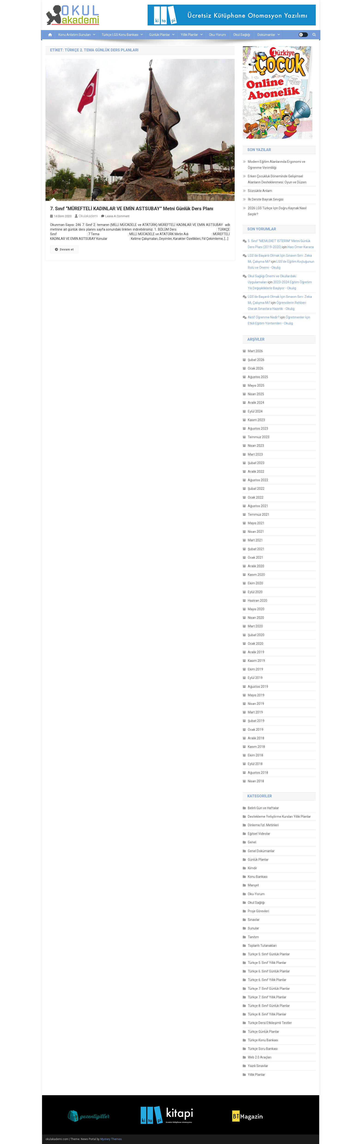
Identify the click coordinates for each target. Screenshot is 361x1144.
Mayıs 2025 (256, 385)
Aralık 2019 (256, 652)
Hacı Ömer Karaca (301, 247)
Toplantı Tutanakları (262, 945)
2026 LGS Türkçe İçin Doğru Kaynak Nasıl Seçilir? (277, 211)
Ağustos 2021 (258, 506)
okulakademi (88, 216)
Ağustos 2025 (258, 377)
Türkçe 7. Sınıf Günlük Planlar (269, 988)
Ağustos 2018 (258, 772)
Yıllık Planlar (189, 35)
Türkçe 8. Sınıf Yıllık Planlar (267, 1014)
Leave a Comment (117, 216)
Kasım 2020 (256, 575)
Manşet (253, 885)
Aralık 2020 (256, 566)
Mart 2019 (255, 712)
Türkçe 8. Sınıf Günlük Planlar (269, 1006)
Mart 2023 (255, 454)
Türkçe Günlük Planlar (263, 1031)
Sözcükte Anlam (260, 191)
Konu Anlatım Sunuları (74, 35)
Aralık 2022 (256, 471)
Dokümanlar (266, 35)
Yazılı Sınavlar (258, 1066)
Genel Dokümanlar (261, 851)
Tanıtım (253, 937)
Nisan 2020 (256, 618)
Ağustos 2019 (258, 686)
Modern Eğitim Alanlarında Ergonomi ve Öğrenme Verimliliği (276, 165)
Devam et (64, 249)
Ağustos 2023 (258, 428)
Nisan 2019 (256, 704)
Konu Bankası (257, 877)
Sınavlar (254, 920)
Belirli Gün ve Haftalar (263, 808)
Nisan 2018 (256, 781)
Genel (252, 842)
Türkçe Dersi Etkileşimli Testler (270, 1023)
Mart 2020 (255, 626)
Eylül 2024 (255, 411)
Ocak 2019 (255, 729)
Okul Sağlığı (241, 35)
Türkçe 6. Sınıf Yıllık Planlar (267, 980)
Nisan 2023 (256, 445)
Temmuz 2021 (258, 514)
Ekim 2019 (255, 669)
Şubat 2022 (256, 488)
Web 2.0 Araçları (259, 1057)
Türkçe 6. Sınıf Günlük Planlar (269, 971)
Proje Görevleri (258, 911)
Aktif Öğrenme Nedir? (263, 317)
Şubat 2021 (256, 549)
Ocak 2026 (255, 368)
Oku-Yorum (217, 35)
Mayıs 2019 (256, 695)
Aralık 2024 (256, 402)
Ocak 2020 (255, 643)
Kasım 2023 (256, 420)
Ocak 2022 (255, 497)
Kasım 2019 (256, 661)
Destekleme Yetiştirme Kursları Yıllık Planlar (279, 816)
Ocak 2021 (255, 557)
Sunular (253, 928)
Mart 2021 (255, 540)
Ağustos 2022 (258, 480)
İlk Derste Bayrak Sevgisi (265, 199)
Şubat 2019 (256, 721)
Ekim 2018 (255, 755)
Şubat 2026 (256, 360)
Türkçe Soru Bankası (263, 1049)
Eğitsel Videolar (259, 834)
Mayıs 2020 (256, 609)
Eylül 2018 (255, 764)
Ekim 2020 (255, 583)
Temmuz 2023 (258, 437)
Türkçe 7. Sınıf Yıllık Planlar (267, 997)
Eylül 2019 (255, 678)
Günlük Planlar (159, 35)
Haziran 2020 (257, 600)
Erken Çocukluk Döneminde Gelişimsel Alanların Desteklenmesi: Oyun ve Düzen (277, 179)
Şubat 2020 (256, 635)
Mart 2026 (255, 351)
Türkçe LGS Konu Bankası (120, 35)
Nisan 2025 (256, 394)
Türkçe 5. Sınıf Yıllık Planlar (267, 963)
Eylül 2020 (255, 592)
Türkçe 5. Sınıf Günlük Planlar (269, 954)
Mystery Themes (111, 1139)
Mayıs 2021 (256, 523)
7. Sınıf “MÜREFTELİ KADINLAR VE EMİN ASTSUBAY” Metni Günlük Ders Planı (131, 208)
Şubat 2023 (256, 463)
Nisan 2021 (256, 531)
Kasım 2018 (256, 747)
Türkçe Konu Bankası (263, 1040)
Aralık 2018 (256, 738)
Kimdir (252, 868)
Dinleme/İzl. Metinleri (263, 825)
